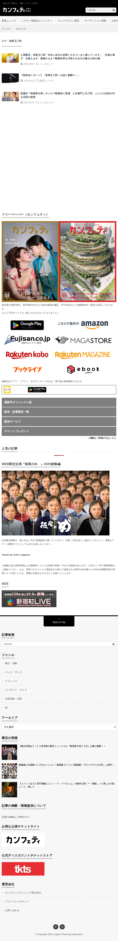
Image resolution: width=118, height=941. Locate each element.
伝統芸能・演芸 (13, 698)
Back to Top (59, 622)
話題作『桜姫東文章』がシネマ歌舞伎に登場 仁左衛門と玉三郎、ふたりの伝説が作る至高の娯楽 (68, 95)
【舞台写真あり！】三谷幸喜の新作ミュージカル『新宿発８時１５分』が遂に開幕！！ (62, 746)
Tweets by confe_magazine (16, 554)
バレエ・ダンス (13, 672)
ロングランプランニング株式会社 (23, 892)
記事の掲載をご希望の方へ (16, 817)
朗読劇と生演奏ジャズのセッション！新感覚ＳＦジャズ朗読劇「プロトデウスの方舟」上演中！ (66, 765)
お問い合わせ (12, 910)
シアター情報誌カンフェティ (37, 20)
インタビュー (47, 64)
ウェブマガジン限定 (68, 20)
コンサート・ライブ (16, 689)
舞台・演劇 (11, 663)
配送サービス (12, 421)
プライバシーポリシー (17, 901)
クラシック (11, 681)
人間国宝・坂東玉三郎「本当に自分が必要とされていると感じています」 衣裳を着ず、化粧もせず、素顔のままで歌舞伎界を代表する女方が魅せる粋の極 (68, 57)
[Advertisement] (59, 157)
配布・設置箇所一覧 (16, 411)
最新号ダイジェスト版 (18, 402)
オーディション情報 (95, 20)
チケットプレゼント (16, 431)
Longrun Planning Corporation (68, 934)
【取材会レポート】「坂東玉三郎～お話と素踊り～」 (50, 75)
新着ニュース (9, 20)
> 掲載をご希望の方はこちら (102, 438)
